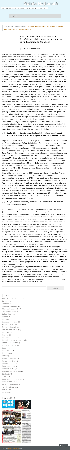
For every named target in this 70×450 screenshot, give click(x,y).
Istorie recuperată (9, 345)
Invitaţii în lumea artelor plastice (15, 340)
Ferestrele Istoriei (9, 327)
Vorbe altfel (6, 392)
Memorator (6, 353)
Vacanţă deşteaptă (9, 384)
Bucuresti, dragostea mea (12, 298)
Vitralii (4, 389)
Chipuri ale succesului (10, 309)
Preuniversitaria (8, 363)
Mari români (6, 350)
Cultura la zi (6, 314)
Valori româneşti (8, 387)
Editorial (5, 319)
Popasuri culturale (9, 358)
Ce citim (5, 301)
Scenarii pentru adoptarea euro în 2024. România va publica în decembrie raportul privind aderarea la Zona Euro (41, 39)
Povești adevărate (9, 361)
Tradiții (4, 376)
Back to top (63, 446)
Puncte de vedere (9, 366)
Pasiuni (5, 356)
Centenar (5, 304)
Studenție (6, 374)
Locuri (4, 348)
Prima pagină (8, 26)
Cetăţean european (9, 306)
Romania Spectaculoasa (11, 371)
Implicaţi (5, 332)
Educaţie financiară (19, 26)
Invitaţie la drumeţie (10, 337)
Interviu (5, 335)
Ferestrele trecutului (10, 330)
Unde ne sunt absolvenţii (12, 379)
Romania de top (8, 369)
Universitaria (7, 382)
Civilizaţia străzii (8, 311)
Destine (5, 317)
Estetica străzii (8, 324)
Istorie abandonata (9, 343)
